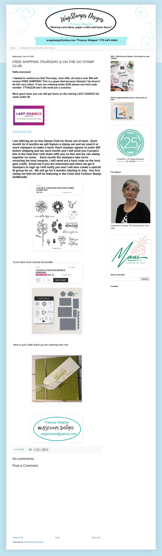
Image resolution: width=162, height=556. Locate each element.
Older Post (96, 537)
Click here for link (22, 131)
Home (13, 48)
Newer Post (18, 537)
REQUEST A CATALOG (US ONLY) (37, 48)
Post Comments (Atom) (33, 542)
